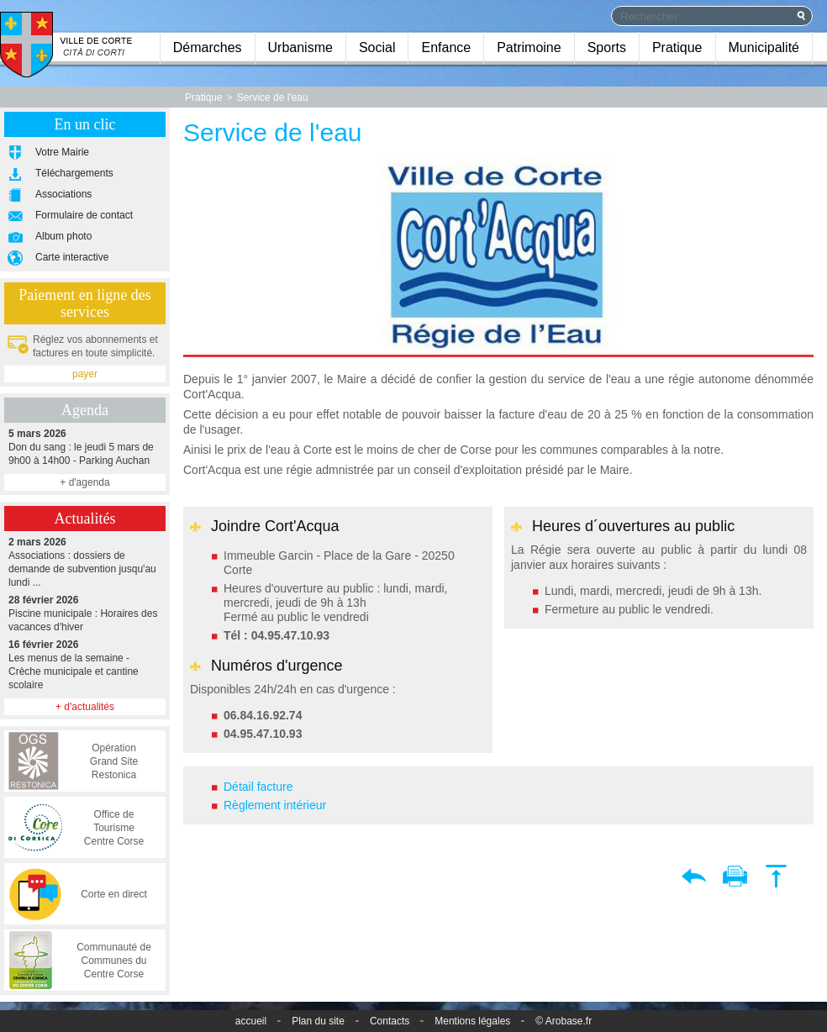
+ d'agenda (84, 482)
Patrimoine (529, 47)
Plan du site (318, 1021)
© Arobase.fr (563, 1021)
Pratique (677, 47)
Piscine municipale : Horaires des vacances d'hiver (84, 613)
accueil (250, 1021)
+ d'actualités (84, 707)
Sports (606, 47)
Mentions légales (472, 1021)
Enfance (446, 47)
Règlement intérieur (275, 805)
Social (377, 47)
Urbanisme (300, 47)
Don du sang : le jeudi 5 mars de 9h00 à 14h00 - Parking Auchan (84, 446)
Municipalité (764, 47)
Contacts (389, 1021)
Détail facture (258, 786)
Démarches (207, 47)
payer (84, 374)
